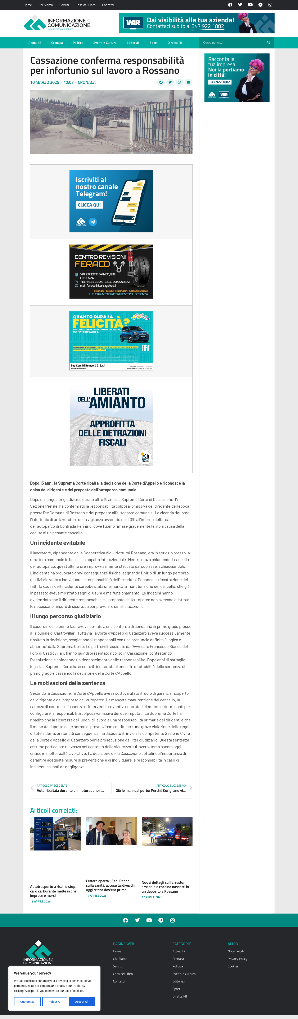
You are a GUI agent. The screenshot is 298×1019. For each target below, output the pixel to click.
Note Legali (236, 951)
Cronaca (57, 42)
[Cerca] (268, 42)
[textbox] (111, 467)
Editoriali (133, 42)
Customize (27, 1001)
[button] (161, 82)
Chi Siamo (46, 4)
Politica (78, 42)
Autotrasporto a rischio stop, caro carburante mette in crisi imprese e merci (53, 891)
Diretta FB (175, 42)
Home (27, 4)
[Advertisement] (235, 169)
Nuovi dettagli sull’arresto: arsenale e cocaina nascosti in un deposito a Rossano (165, 887)
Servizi (64, 4)
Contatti (108, 4)
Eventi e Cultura (105, 42)
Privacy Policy (237, 958)
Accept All (82, 1001)
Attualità (34, 42)
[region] (54, 989)
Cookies (233, 966)
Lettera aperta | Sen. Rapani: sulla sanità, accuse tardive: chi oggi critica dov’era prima (110, 885)
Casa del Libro (85, 4)
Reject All (55, 1001)
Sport (154, 42)
